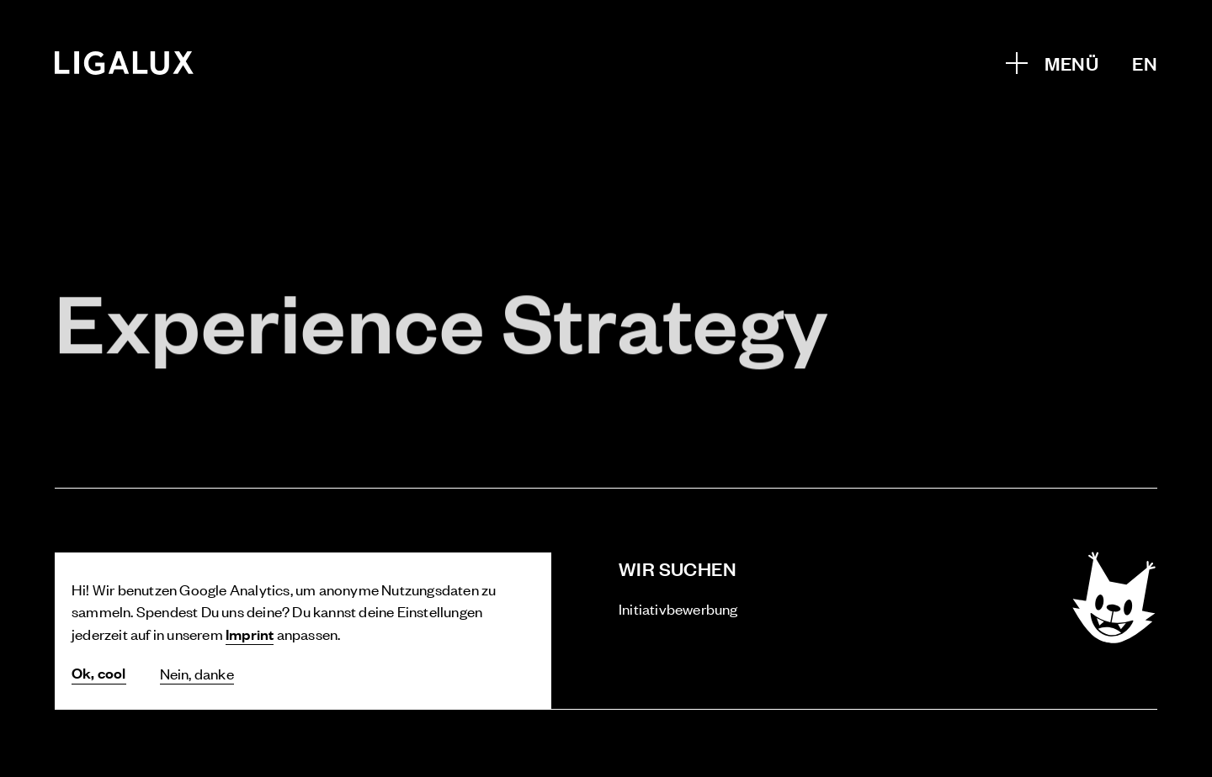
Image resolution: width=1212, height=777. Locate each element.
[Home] (124, 63)
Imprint (250, 633)
